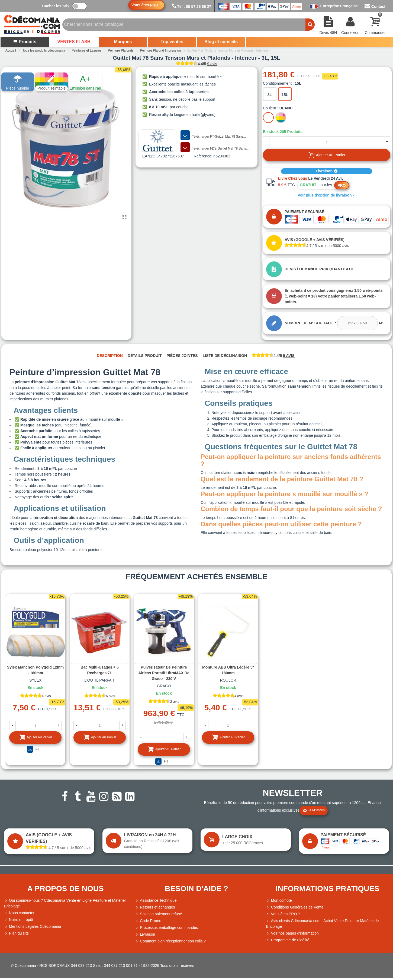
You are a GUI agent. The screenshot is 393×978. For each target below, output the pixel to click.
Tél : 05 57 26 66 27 (191, 6)
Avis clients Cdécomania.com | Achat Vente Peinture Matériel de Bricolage (322, 923)
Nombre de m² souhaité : (310, 323)
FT (33, 749)
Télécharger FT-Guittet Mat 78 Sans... (213, 135)
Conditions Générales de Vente (295, 907)
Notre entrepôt (18, 920)
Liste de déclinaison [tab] (225, 355)
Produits (24, 41)
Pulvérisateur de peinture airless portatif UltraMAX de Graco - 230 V (163, 673)
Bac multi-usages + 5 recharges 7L (99, 670)
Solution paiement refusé (158, 914)
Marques (123, 41)
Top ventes (172, 41)
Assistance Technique (155, 900)
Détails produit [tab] (145, 355)
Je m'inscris (314, 810)
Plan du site (16, 933)
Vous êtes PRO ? (285, 914)
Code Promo (148, 921)
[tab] (273, 356)
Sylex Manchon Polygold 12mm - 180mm (35, 670)
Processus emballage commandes (166, 927)
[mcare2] (357, 323)
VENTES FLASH (74, 41)
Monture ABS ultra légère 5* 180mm (228, 670)
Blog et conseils (221, 41)
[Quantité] (326, 141)
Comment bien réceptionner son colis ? (170, 941)
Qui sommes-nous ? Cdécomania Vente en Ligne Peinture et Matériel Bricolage (64, 903)
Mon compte (279, 900)
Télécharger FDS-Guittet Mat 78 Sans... (215, 147)
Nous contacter (19, 913)
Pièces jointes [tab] (182, 355)
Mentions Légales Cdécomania (32, 926)
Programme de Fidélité (288, 940)
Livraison (326, 171)
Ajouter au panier (35, 737)
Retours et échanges (155, 907)
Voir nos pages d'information (292, 933)
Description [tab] (110, 355)
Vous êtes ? (146, 5)
